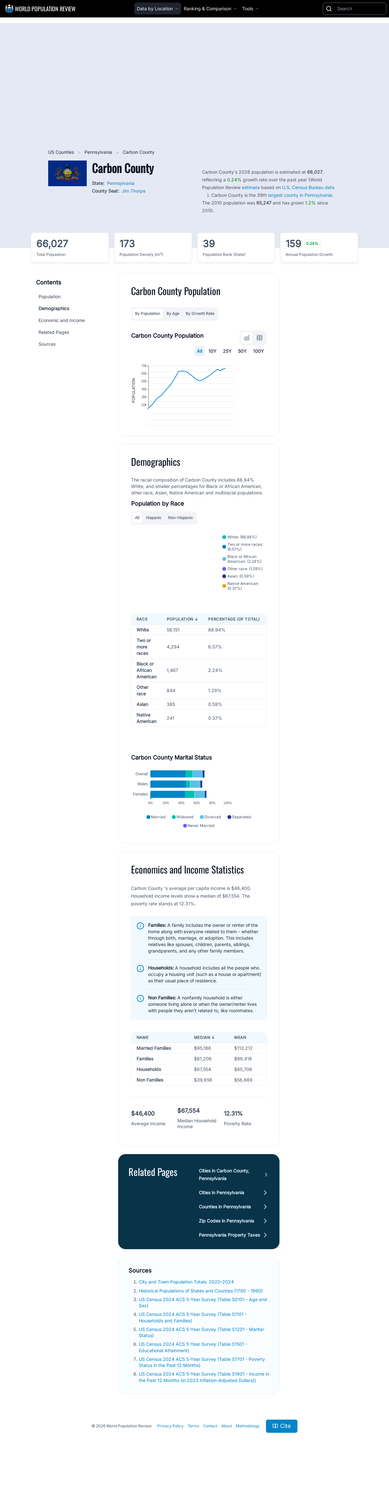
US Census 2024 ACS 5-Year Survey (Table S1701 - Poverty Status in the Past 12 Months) (202, 1393)
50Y (242, 351)
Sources (47, 344)
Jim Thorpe (134, 191)
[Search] (360, 8)
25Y (227, 351)
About (226, 1457)
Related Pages (54, 332)
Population (50, 296)
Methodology (248, 1457)
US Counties (61, 152)
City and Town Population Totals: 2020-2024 (187, 1313)
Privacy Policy (170, 1457)
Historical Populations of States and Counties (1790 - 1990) (201, 1322)
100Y (258, 351)
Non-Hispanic (180, 540)
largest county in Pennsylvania (300, 195)
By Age (172, 313)
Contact (210, 1457)
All (199, 351)
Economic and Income (62, 320)
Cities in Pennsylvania (221, 1223)
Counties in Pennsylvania (225, 1237)
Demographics (54, 308)
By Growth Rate (200, 313)
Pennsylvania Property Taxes (229, 1266)
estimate (251, 187)
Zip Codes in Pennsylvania (226, 1252)
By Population (147, 313)
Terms (193, 1457)
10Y (212, 351)
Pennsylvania (98, 152)
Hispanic (154, 540)
